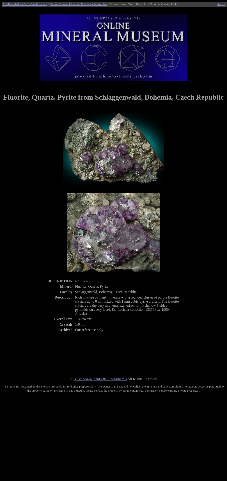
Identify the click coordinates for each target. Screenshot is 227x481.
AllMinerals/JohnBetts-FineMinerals (24, 4)
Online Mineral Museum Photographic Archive (78, 4)
